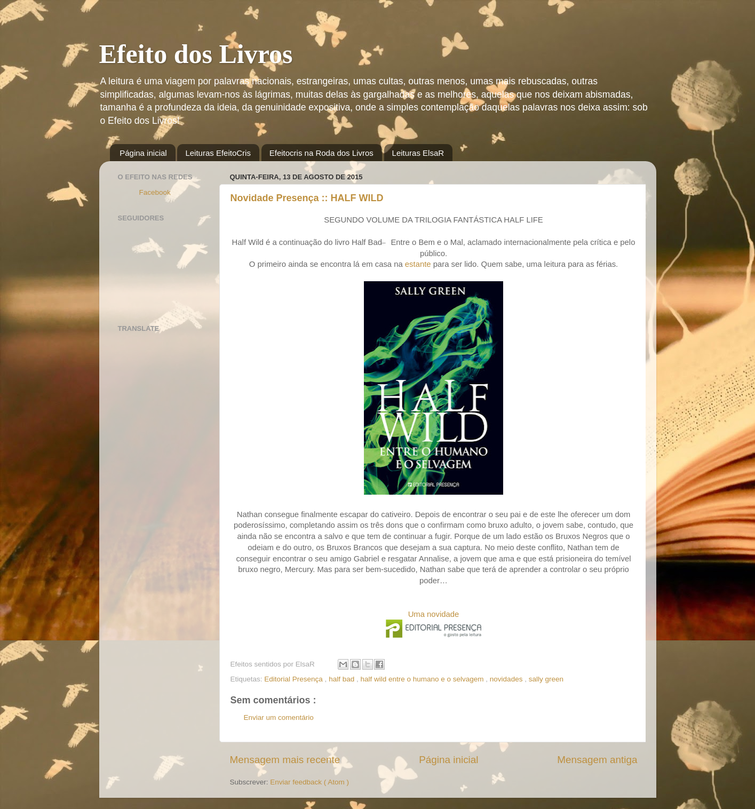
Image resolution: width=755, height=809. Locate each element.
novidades (507, 679)
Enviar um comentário (279, 717)
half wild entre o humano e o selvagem (423, 679)
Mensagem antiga (597, 759)
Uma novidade (433, 614)
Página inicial (143, 152)
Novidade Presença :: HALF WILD (307, 198)
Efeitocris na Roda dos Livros (321, 152)
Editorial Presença (294, 679)
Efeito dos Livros (196, 54)
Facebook (155, 192)
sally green (546, 679)
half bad (342, 679)
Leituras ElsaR (418, 152)
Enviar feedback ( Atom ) (309, 782)
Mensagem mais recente (285, 759)
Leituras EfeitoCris (218, 152)
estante (418, 264)
